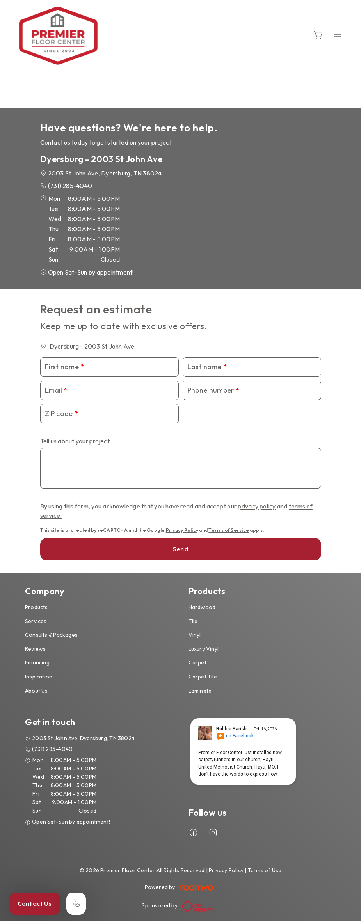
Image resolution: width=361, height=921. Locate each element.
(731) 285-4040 (70, 186)
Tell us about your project (75, 441)
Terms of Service (228, 530)
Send (180, 549)
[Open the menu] (338, 34)
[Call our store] (76, 904)
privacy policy (257, 506)
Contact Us (35, 903)
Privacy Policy (182, 530)
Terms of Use (265, 870)
